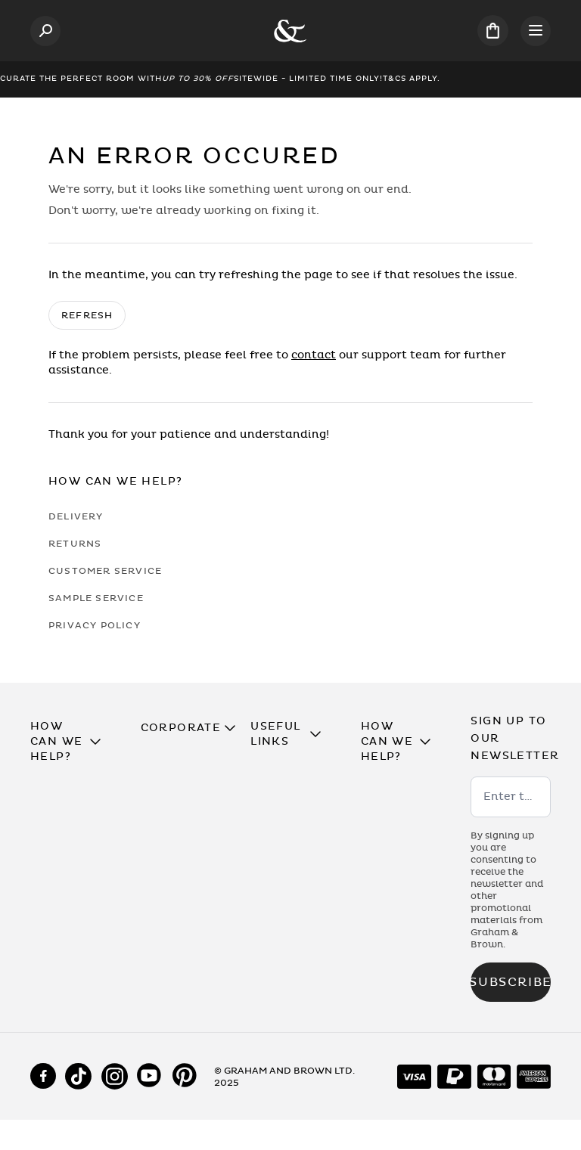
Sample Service (96, 598)
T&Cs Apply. (411, 78)
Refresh (87, 315)
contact (313, 355)
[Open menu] (535, 31)
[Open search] (45, 31)
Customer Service (105, 571)
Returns (74, 543)
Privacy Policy (94, 625)
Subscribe (511, 982)
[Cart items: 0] (492, 30)
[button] (70, 741)
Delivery (76, 516)
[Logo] (290, 31)
